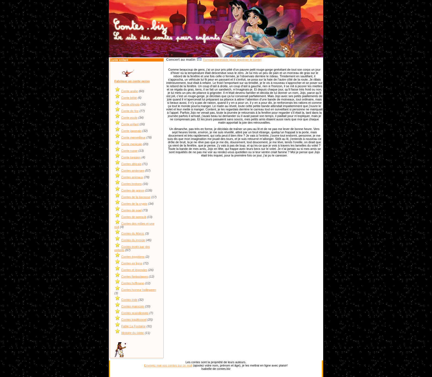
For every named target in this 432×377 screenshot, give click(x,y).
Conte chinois (130, 104)
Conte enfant (130, 124)
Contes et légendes (134, 270)
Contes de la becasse (135, 197)
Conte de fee (130, 111)
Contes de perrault (133, 217)
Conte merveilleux (133, 137)
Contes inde (129, 299)
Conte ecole (129, 117)
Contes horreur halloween (138, 289)
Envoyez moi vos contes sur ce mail (168, 365)
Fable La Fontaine (133, 326)
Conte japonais (131, 130)
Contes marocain (132, 306)
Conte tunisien (131, 157)
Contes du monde (133, 240)
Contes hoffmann (132, 283)
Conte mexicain (131, 144)
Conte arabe (129, 91)
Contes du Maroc (132, 233)
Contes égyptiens (133, 256)
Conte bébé (129, 97)
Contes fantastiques (134, 276)
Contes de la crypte (134, 203)
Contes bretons (131, 183)
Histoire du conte (132, 332)
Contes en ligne (131, 263)
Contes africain (131, 164)
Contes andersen (132, 170)
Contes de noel (131, 210)
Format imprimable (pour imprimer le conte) (232, 59)
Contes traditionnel (134, 319)
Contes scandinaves (134, 313)
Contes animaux (132, 177)
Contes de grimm (132, 190)
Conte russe (129, 150)
